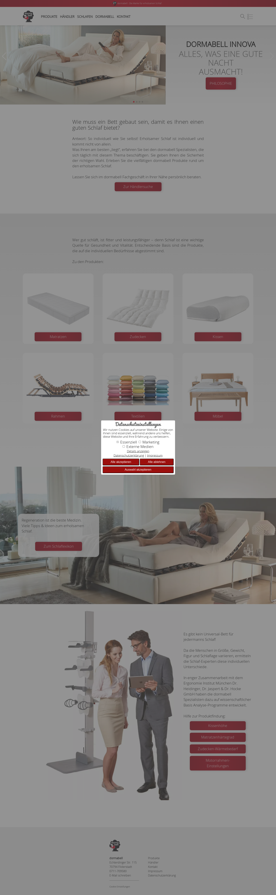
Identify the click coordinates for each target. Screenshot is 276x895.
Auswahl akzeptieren (138, 469)
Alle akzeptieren (121, 461)
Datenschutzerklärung (129, 455)
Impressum (155, 455)
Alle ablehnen (156, 461)
